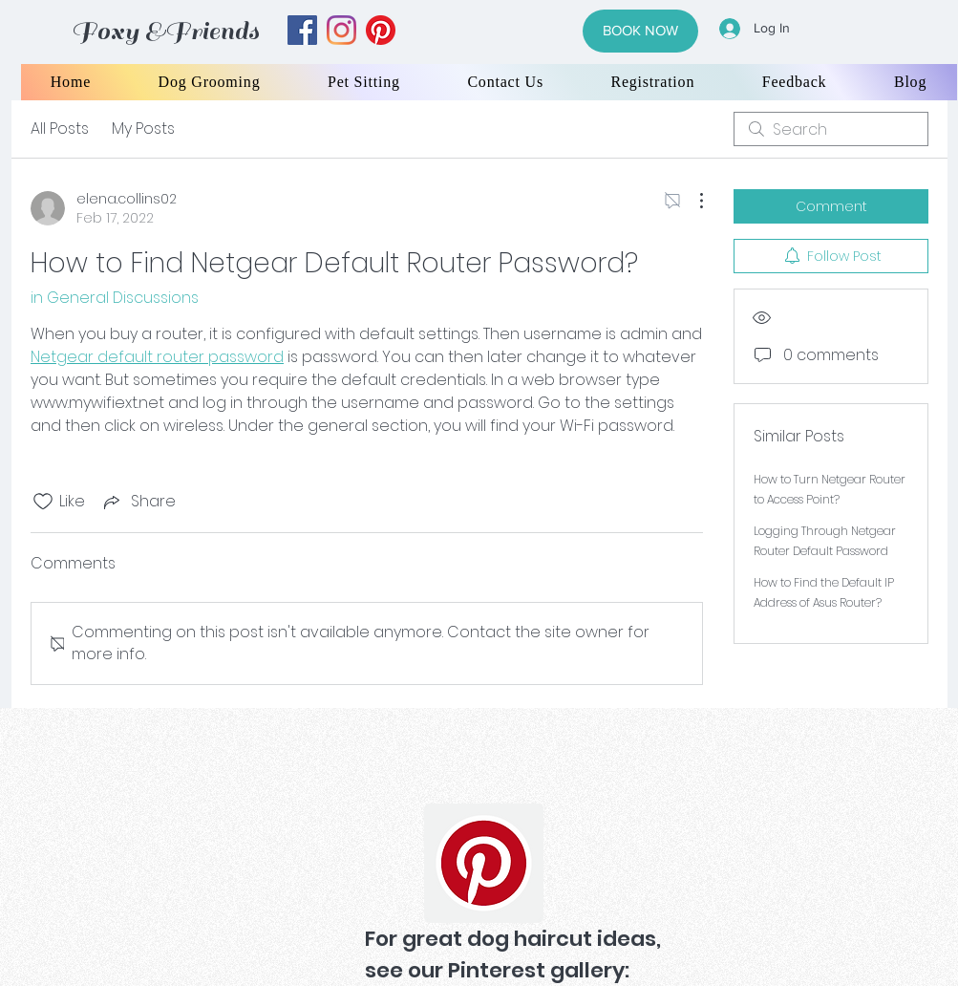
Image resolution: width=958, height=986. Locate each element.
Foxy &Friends (165, 31)
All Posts (60, 128)
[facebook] (302, 30)
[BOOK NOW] (640, 31)
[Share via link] (138, 501)
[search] (831, 129)
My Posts (143, 128)
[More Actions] (691, 200)
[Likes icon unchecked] (43, 501)
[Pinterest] (483, 863)
